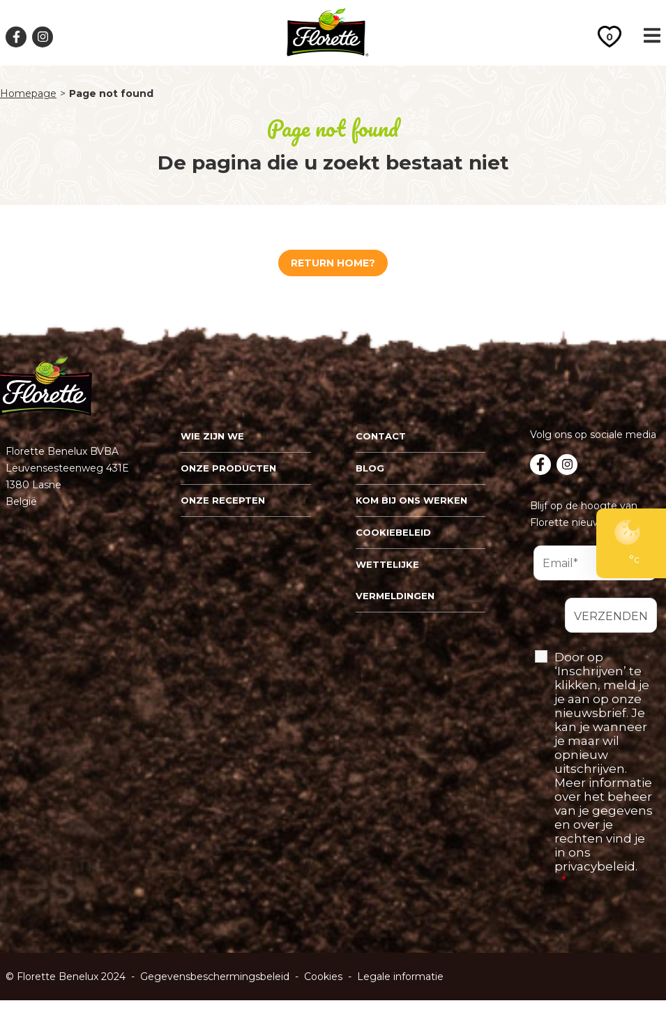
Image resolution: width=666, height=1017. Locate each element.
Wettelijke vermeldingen (395, 580)
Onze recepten (223, 500)
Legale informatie (400, 976)
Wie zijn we (212, 436)
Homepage (28, 94)
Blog (370, 468)
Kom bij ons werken (411, 500)
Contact (381, 436)
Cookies (323, 976)
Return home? (333, 263)
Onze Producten (228, 468)
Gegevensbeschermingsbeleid (214, 976)
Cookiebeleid (393, 532)
